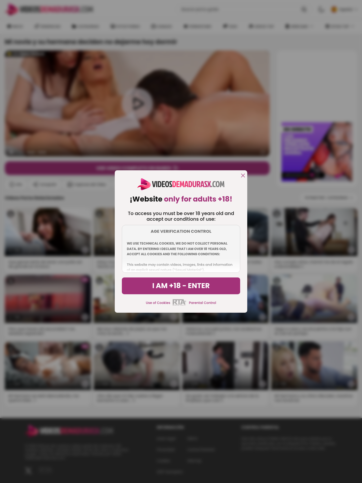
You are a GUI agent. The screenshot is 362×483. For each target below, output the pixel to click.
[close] (243, 176)
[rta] (179, 305)
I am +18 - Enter (181, 286)
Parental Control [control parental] (202, 302)
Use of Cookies (158, 302)
